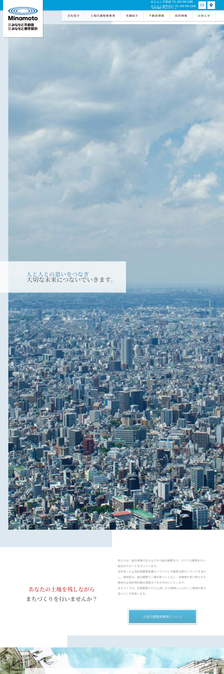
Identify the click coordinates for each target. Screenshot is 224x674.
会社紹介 (73, 16)
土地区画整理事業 (102, 16)
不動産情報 (156, 16)
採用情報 (181, 16)
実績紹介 (132, 16)
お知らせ (204, 16)
